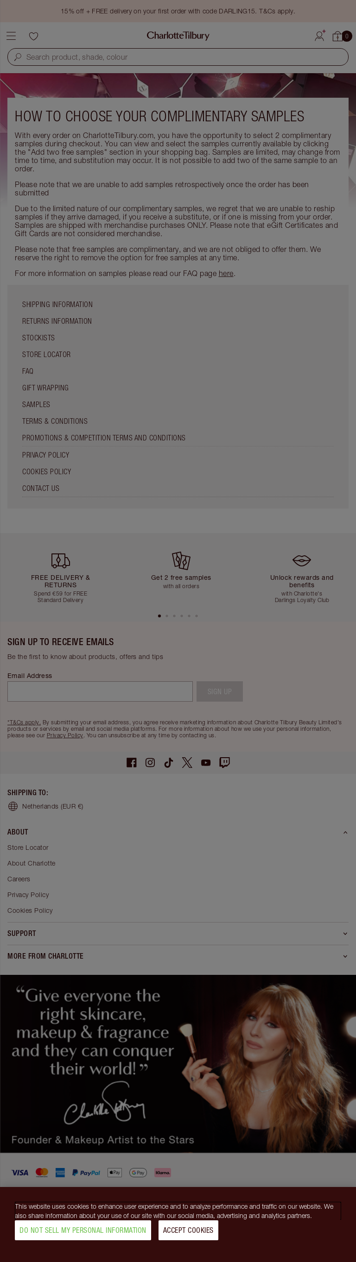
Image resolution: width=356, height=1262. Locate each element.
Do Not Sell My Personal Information (82, 1234)
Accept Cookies (188, 1234)
